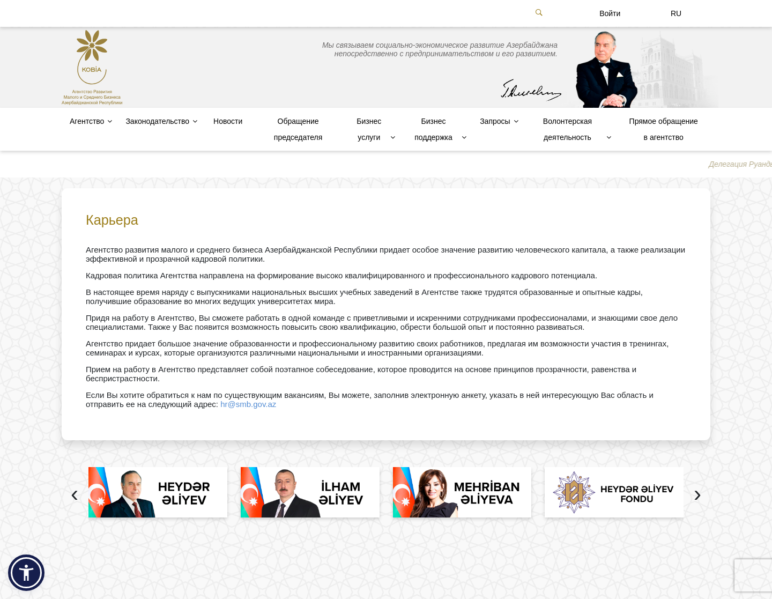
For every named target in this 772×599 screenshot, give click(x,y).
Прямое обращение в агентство (663, 129)
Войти (609, 13)
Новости (227, 121)
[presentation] (74, 495)
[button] (26, 572)
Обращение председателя (298, 129)
